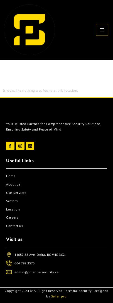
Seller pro (59, 296)
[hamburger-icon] (102, 30)
